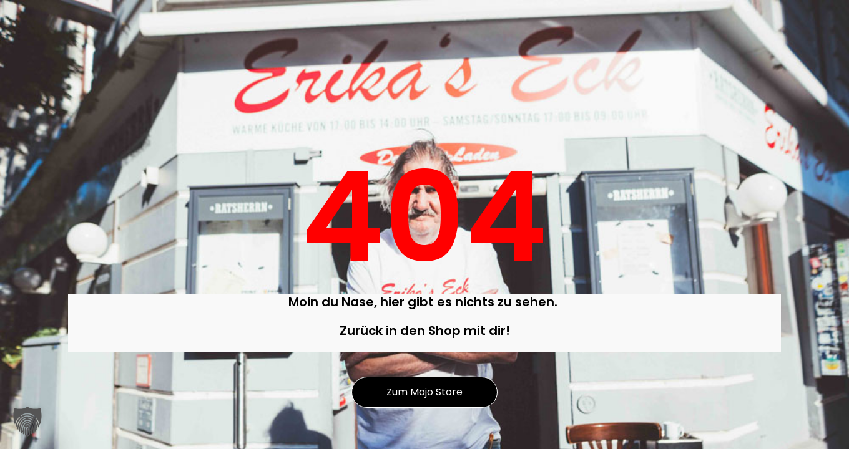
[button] (27, 421)
